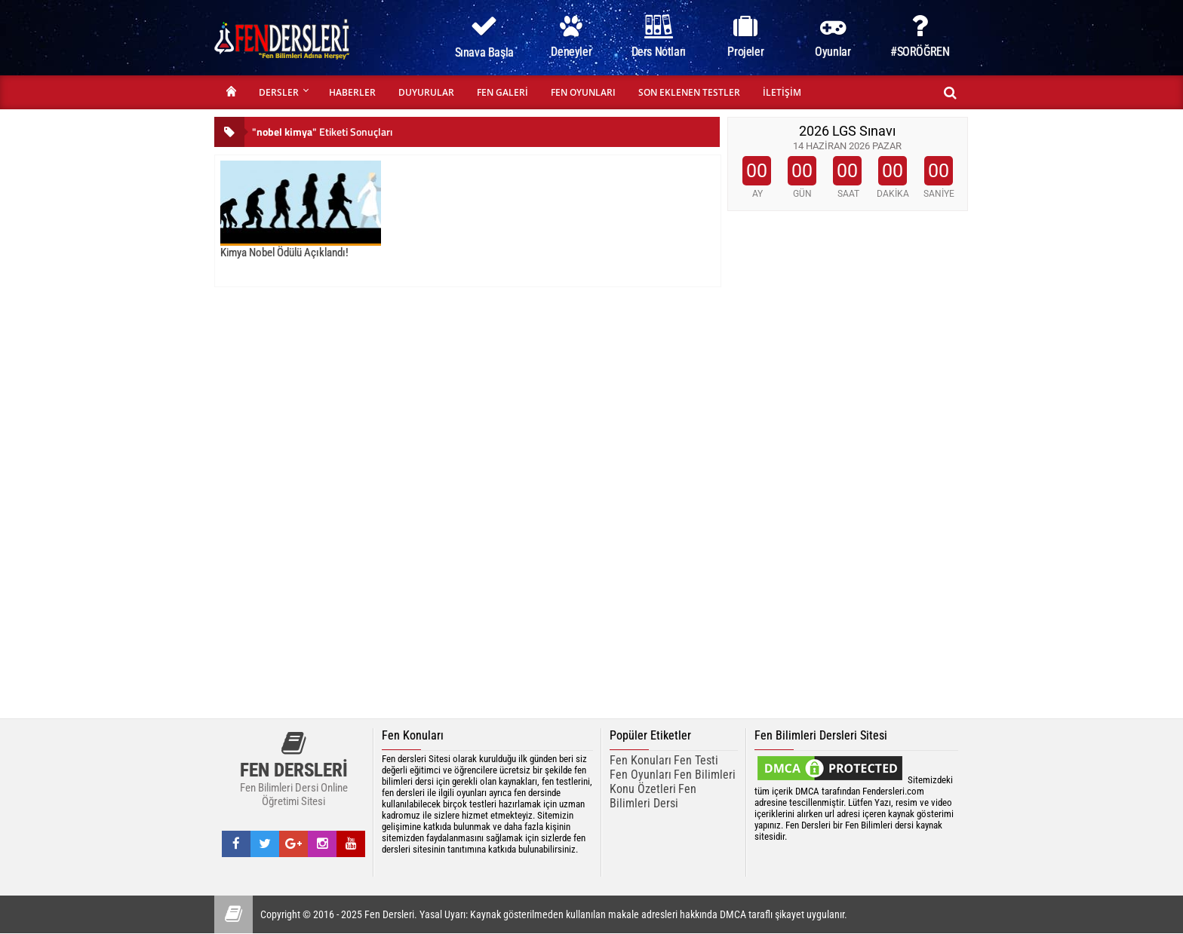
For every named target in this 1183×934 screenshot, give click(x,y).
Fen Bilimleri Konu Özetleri (673, 781)
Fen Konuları (640, 760)
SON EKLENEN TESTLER (689, 92)
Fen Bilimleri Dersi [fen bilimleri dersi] (653, 796)
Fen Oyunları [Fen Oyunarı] (640, 774)
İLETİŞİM (782, 92)
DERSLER (279, 92)
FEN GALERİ (502, 92)
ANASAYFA (230, 92)
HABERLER (352, 92)
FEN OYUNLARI (583, 92)
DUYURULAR (426, 92)
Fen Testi (696, 760)
